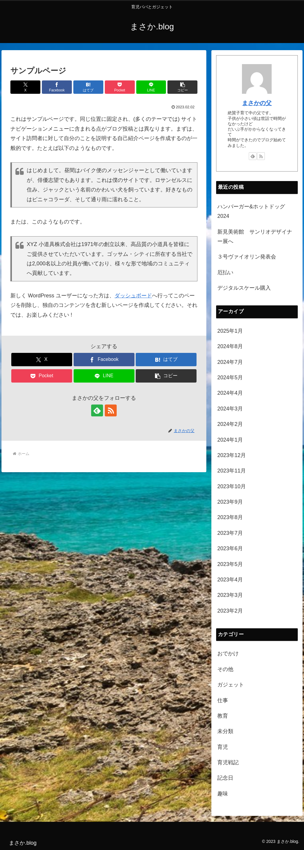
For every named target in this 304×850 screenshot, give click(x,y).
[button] (182, 87)
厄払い (225, 272)
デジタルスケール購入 (244, 288)
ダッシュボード (133, 296)
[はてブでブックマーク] (88, 87)
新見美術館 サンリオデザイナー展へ (254, 236)
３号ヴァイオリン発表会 (246, 257)
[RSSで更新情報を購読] (111, 410)
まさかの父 (257, 103)
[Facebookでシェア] (57, 87)
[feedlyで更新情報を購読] (97, 410)
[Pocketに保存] (120, 87)
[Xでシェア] (25, 87)
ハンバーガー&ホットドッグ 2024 (253, 211)
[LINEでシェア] (151, 87)
